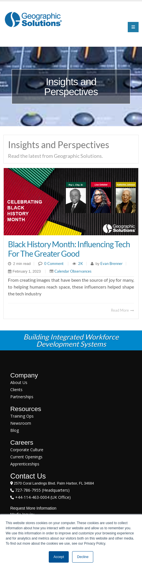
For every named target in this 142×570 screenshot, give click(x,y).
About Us (18, 382)
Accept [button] (59, 557)
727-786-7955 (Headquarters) (42, 490)
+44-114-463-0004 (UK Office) (42, 497)
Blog (14, 430)
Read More (122, 310)
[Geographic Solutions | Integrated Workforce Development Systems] (33, 19)
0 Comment (54, 263)
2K (80, 263)
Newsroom (20, 423)
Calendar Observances (73, 271)
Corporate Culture (26, 449)
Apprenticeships (24, 464)
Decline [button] (82, 557)
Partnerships (21, 396)
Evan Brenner (111, 263)
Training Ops (22, 416)
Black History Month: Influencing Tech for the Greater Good (69, 248)
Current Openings (26, 456)
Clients (16, 389)
